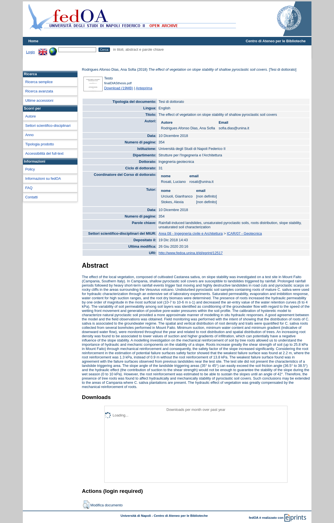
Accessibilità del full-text (44, 153)
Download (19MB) (118, 88)
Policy (30, 169)
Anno (29, 135)
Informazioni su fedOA (43, 178)
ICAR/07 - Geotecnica (244, 233)
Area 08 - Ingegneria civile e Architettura (191, 233)
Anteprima (144, 88)
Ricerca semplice (39, 82)
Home (33, 41)
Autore (30, 116)
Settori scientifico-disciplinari (48, 125)
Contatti (31, 197)
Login (30, 52)
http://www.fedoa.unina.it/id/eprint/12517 (191, 253)
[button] (86, 504)
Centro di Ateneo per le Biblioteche (276, 41)
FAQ (29, 188)
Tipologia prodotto (39, 144)
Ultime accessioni (39, 100)
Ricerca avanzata (39, 91)
